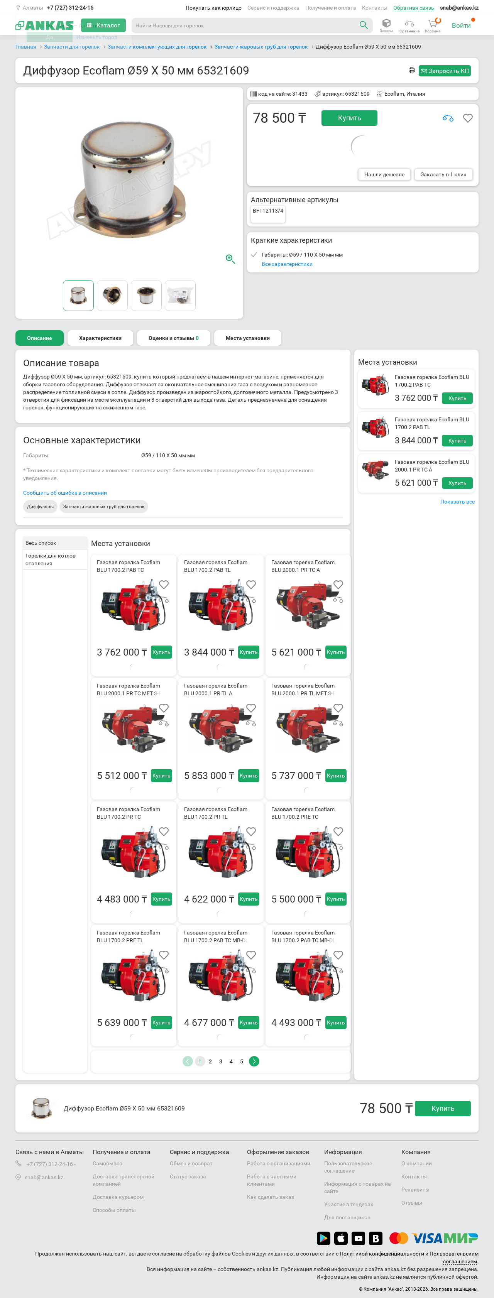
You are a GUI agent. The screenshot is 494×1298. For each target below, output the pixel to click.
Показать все (457, 502)
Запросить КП (448, 70)
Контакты (374, 8)
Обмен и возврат (191, 1163)
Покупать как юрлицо (214, 8)
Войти (463, 23)
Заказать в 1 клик (444, 174)
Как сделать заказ (270, 1197)
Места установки (248, 338)
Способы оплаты (114, 1210)
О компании (416, 1163)
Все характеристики (287, 264)
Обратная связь (413, 8)
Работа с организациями (278, 1163)
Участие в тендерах (348, 1204)
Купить (349, 118)
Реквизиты (415, 1189)
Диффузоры (40, 506)
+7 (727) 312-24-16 (70, 8)
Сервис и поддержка (273, 8)
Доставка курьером (118, 1197)
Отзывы (411, 1203)
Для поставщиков (347, 1217)
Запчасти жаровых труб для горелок (103, 506)
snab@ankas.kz (459, 8)
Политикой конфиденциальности (382, 1254)
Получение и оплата (330, 8)
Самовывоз (107, 1163)
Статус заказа (188, 1176)
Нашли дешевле (384, 174)
